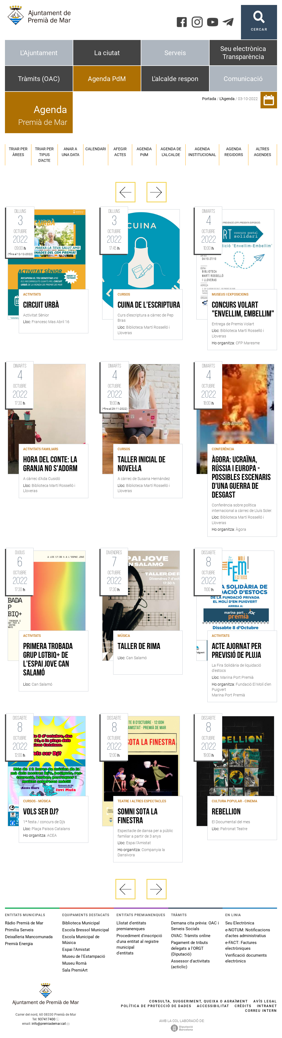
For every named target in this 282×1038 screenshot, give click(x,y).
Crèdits (243, 1006)
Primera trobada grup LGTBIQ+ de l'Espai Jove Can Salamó (48, 660)
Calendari (95, 149)
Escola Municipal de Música (80, 939)
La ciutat (107, 53)
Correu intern (261, 1011)
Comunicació (243, 79)
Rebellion (226, 812)
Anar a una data (70, 152)
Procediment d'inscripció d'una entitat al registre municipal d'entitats (139, 944)
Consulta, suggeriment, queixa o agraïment (198, 1001)
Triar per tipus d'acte (44, 155)
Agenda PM (144, 152)
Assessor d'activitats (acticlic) (190, 964)
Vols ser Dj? (41, 812)
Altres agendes (262, 152)
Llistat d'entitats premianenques (131, 926)
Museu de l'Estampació (83, 956)
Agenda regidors (233, 152)
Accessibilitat (213, 1006)
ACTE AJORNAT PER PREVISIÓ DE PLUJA (236, 651)
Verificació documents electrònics (246, 958)
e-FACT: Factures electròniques (241, 945)
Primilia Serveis (19, 929)
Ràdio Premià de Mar (24, 923)
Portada (209, 98)
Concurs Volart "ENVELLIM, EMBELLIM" (243, 310)
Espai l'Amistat (76, 949)
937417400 (46, 1019)
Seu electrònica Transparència (243, 53)
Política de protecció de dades (156, 1006)
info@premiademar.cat (49, 1024)
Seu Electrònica (239, 923)
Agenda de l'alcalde (171, 152)
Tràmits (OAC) (39, 79)
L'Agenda (227, 98)
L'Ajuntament (39, 53)
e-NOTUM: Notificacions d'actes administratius (247, 932)
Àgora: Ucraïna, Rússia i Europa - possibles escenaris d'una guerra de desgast (241, 478)
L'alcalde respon (175, 79)
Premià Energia (19, 943)
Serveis (175, 53)
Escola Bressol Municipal (85, 929)
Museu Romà (74, 963)
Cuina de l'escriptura (149, 305)
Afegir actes (120, 152)
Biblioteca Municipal (81, 923)
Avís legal (265, 1001)
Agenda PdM (107, 79)
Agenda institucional (202, 152)
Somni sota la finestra (138, 816)
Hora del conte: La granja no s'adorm (50, 464)
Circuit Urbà (41, 305)
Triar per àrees (18, 152)
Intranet (267, 1006)
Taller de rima (139, 646)
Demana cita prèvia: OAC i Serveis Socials (195, 926)
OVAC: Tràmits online (190, 935)
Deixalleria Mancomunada (29, 936)
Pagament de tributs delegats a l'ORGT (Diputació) (189, 948)
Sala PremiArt (75, 970)
